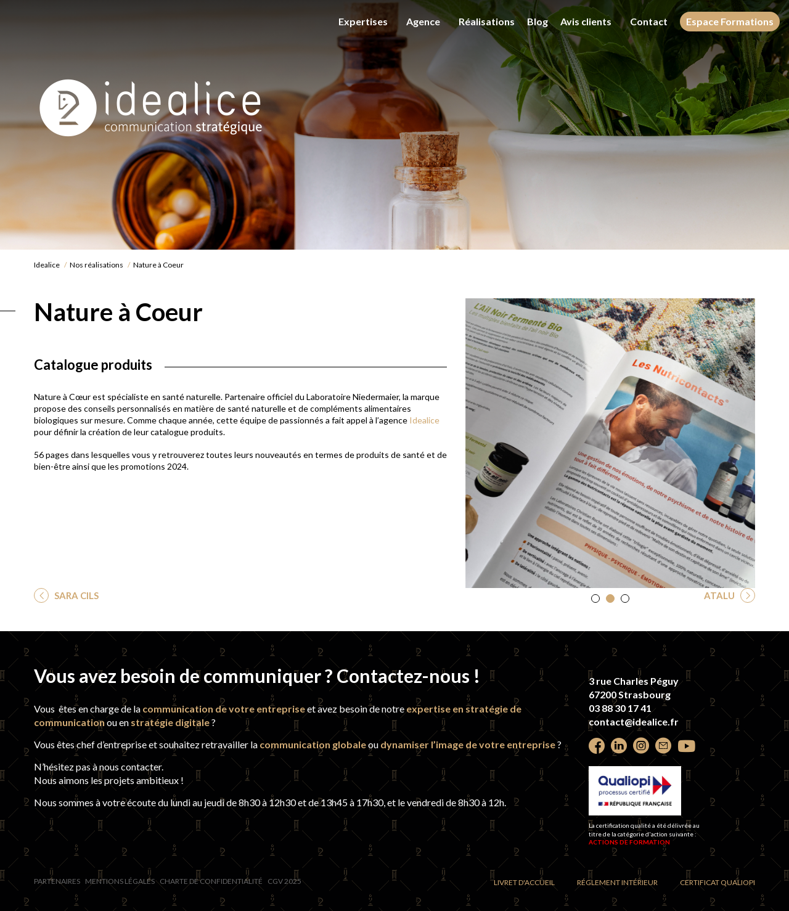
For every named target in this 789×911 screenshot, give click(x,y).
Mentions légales (120, 881)
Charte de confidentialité (211, 881)
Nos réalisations (96, 264)
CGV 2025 (284, 881)
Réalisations (487, 21)
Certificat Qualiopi (717, 882)
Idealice (47, 264)
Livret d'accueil (524, 882)
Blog (537, 22)
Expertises (363, 21)
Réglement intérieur (617, 882)
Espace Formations (730, 21)
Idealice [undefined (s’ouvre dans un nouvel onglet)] (424, 420)
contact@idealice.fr (634, 721)
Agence (423, 21)
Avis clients (585, 21)
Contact (649, 21)
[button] (595, 598)
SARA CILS (75, 595)
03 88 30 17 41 (620, 708)
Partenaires (57, 881)
